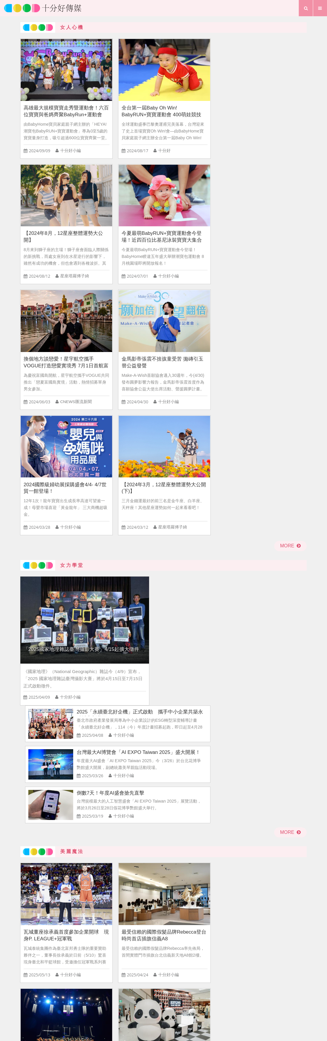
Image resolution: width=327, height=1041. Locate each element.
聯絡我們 (176, 999)
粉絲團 (204, 999)
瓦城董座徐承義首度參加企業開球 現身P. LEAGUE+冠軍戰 (53, 508)
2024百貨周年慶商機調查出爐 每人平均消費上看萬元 (74, 770)
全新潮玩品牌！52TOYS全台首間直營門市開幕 (271, 508)
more (290, 263)
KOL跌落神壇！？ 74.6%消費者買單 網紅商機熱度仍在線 (241, 714)
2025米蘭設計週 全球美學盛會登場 (52, 618)
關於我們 (146, 999)
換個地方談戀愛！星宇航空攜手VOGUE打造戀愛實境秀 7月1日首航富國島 (53, 205)
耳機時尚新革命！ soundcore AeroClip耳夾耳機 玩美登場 (198, 618)
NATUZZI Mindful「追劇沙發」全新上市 (271, 618)
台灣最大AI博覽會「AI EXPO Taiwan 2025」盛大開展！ (240, 341)
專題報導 (187, 1010)
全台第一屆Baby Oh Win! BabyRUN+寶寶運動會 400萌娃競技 (126, 95)
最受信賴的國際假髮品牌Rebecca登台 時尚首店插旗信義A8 (126, 508)
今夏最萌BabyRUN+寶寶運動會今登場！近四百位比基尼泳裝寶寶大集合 (272, 95)
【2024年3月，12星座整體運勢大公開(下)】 (272, 205)
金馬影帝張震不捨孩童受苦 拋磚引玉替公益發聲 (126, 205)
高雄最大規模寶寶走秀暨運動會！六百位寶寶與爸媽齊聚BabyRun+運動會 (53, 95)
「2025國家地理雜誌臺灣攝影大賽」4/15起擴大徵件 (73, 357)
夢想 (166, 1010)
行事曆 (211, 1010)
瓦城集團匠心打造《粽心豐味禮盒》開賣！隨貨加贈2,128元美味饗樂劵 (126, 618)
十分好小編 (70, 134)
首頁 (120, 999)
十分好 (139, 134)
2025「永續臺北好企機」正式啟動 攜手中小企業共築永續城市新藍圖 (241, 301)
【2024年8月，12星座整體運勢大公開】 (199, 95)
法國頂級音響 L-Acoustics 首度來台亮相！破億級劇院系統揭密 (199, 508)
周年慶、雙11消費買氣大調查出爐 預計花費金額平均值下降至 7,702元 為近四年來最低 (241, 754)
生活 (148, 1010)
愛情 (131, 1010)
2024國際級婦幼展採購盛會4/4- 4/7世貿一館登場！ (199, 205)
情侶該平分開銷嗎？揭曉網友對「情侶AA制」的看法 (241, 794)
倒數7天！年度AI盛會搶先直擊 (216, 381)
